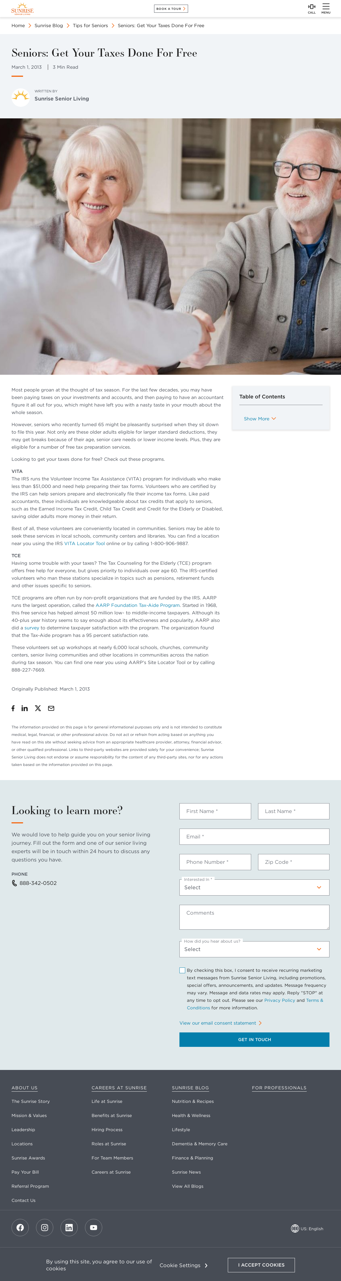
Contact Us (23, 1200)
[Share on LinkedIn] (25, 708)
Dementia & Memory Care (200, 1143)
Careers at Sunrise (119, 1087)
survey (31, 628)
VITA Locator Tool (84, 543)
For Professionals (279, 1087)
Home (18, 25)
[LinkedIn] (69, 1227)
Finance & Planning (192, 1158)
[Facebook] (20, 1227)
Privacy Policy (279, 1000)
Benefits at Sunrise (112, 1115)
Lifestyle (181, 1129)
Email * (195, 836)
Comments (200, 912)
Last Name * (280, 811)
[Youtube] (93, 1227)
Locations (22, 1143)
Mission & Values (29, 1115)
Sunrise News (186, 1172)
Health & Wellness (191, 1115)
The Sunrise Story (31, 1101)
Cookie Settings (180, 1265)
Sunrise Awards (28, 1158)
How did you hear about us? (212, 941)
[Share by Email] (51, 708)
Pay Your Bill (25, 1172)
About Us (25, 1087)
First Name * (202, 811)
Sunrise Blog (49, 25)
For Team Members (112, 1158)
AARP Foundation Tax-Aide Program (138, 605)
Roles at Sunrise (109, 1143)
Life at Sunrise (107, 1101)
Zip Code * (278, 862)
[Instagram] (44, 1227)
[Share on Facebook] (13, 708)
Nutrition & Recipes (193, 1101)
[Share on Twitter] (38, 708)
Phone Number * (207, 862)
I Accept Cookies (261, 1265)
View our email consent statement (217, 1023)
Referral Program (30, 1186)
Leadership (23, 1129)
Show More (256, 419)
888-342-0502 (38, 883)
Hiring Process (107, 1129)
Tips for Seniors (90, 25)
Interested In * (198, 879)
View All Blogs (187, 1186)
